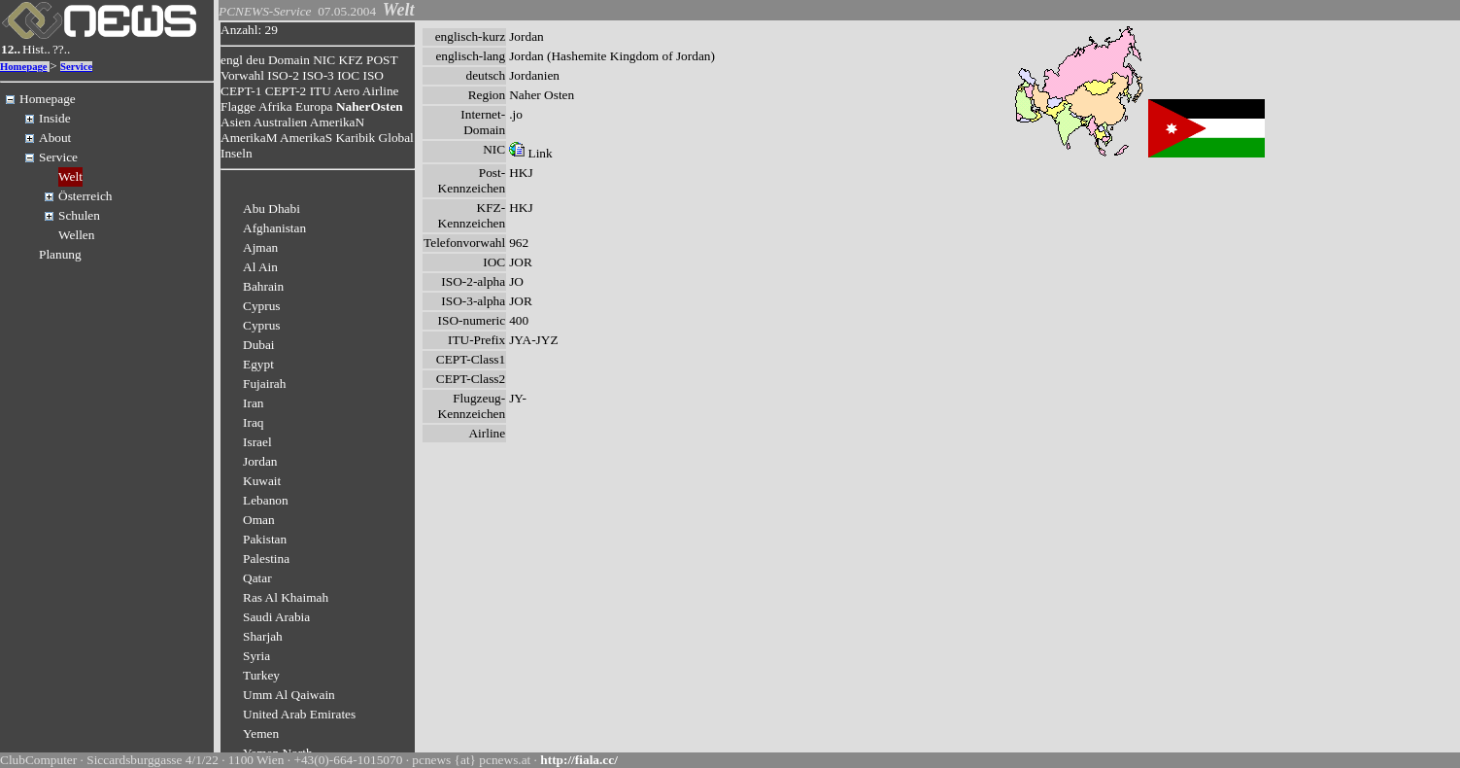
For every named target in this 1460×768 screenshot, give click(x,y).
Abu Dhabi (271, 208)
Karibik (355, 137)
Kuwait (262, 480)
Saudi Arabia (276, 617)
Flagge (238, 106)
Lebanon (266, 500)
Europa (314, 106)
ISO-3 (318, 75)
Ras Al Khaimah (285, 597)
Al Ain (260, 267)
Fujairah (264, 383)
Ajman (260, 247)
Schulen (79, 215)
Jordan (260, 461)
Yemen (261, 733)
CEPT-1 (241, 91)
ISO (372, 75)
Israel (257, 442)
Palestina (266, 558)
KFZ (351, 59)
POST (381, 59)
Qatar (257, 578)
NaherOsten (369, 106)
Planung (60, 254)
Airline (380, 91)
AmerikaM (249, 137)
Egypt (258, 364)
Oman (259, 519)
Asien (236, 122)
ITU (320, 91)
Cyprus (262, 305)
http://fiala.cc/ (579, 759)
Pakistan (265, 539)
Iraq (253, 422)
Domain (289, 59)
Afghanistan (274, 228)
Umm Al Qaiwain (289, 694)
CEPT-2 (285, 91)
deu (255, 59)
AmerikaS (306, 137)
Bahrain (263, 286)
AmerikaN (337, 122)
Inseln (237, 153)
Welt (70, 176)
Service (76, 66)
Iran (253, 403)
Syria (256, 655)
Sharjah (263, 636)
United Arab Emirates (299, 714)
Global (396, 137)
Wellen (76, 234)
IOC (348, 75)
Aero (346, 91)
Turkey (261, 675)
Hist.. (36, 49)
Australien (281, 122)
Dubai (259, 344)
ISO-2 (283, 75)
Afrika (275, 106)
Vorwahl (242, 75)
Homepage (24, 66)
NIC (324, 59)
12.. (10, 49)
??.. (61, 49)
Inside (55, 118)
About (55, 137)
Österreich (85, 196)
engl (232, 59)
